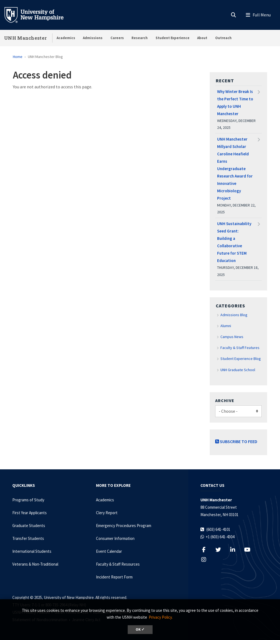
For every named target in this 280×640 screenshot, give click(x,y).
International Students (31, 551)
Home (17, 56)
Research (140, 38)
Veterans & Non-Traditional (35, 564)
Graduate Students (28, 525)
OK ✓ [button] (140, 629)
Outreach (223, 38)
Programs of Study (28, 499)
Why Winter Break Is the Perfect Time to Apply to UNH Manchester (235, 102)
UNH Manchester (25, 38)
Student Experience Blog (240, 358)
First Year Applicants (29, 512)
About (202, 38)
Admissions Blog (233, 314)
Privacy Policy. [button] (161, 617)
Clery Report (107, 512)
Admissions (93, 38)
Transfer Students (28, 538)
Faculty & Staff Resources (118, 564)
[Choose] (238, 411)
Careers (117, 38)
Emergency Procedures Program (123, 525)
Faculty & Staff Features (239, 347)
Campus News (231, 336)
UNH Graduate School (237, 369)
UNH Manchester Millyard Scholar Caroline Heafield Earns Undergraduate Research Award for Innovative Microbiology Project (235, 168)
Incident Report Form (114, 577)
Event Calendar (109, 551)
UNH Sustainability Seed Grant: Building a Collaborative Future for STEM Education (234, 242)
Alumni (225, 325)
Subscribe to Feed (236, 441)
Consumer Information (115, 538)
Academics (66, 38)
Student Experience (172, 38)
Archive (224, 400)
